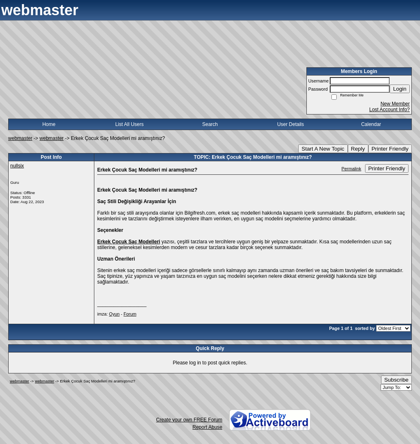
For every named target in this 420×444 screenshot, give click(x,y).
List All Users (129, 124)
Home (48, 124)
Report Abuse (207, 427)
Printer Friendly (390, 149)
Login (399, 89)
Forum (129, 313)
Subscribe (396, 380)
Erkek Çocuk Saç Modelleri (128, 242)
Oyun (114, 313)
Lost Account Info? (389, 109)
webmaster (20, 138)
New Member (395, 104)
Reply (358, 149)
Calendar (371, 124)
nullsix (17, 166)
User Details (290, 124)
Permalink (351, 168)
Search (210, 124)
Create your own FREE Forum (189, 420)
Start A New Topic (322, 149)
